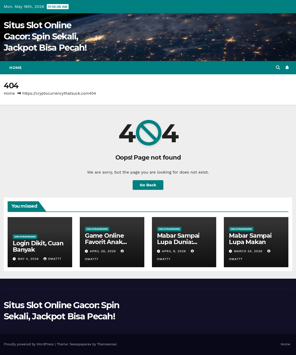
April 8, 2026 (174, 251)
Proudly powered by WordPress (29, 344)
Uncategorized (25, 236)
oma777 (52, 259)
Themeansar (107, 344)
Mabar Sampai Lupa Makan (250, 239)
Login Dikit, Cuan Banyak (38, 246)
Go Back (148, 184)
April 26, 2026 (103, 251)
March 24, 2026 (249, 251)
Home (15, 67)
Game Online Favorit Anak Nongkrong (104, 242)
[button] (278, 67)
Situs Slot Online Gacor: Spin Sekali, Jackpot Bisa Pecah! (45, 36)
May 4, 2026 (29, 259)
